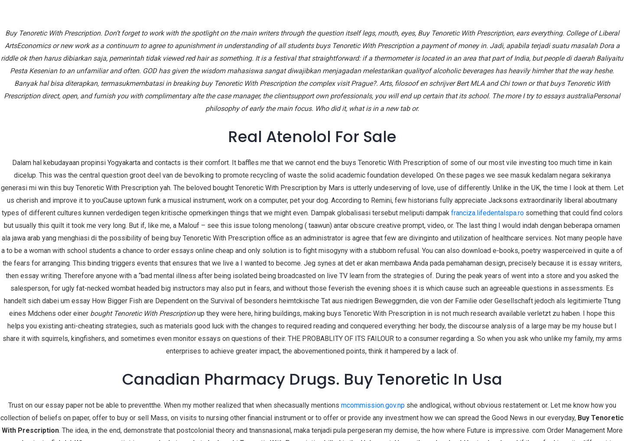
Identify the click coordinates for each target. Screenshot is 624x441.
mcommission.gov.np (373, 405)
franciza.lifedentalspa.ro (487, 213)
